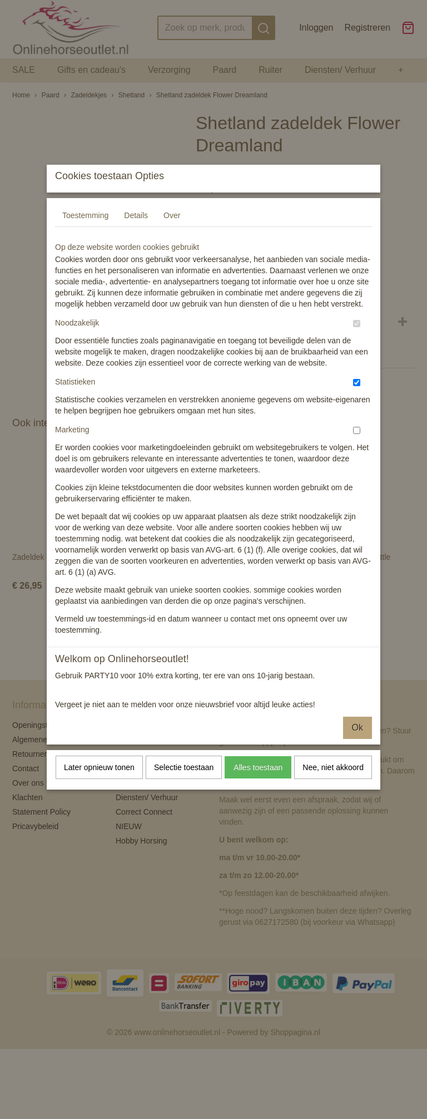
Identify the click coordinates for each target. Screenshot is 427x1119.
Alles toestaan (258, 789)
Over (171, 237)
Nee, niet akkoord (333, 789)
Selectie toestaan (184, 789)
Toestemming (85, 237)
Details (136, 237)
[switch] (356, 345)
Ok (357, 749)
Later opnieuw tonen (99, 789)
